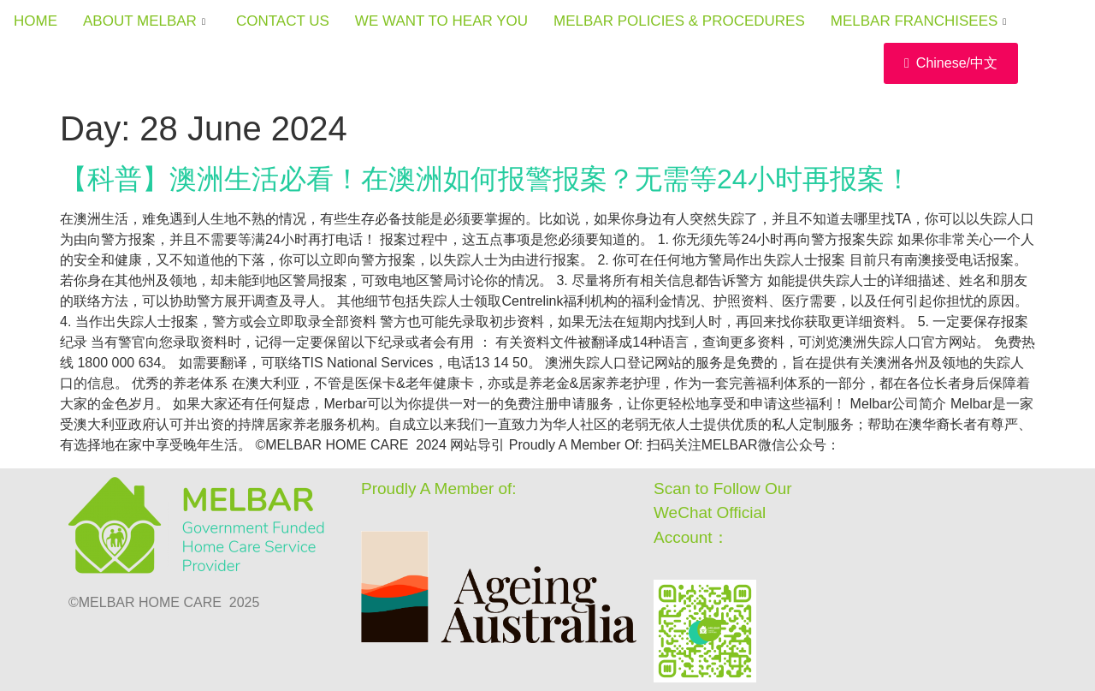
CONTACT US (282, 21)
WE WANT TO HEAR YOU (441, 21)
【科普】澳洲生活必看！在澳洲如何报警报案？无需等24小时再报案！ (486, 179)
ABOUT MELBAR (144, 21)
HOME (35, 21)
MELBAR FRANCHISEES (919, 21)
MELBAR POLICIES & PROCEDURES (679, 21)
